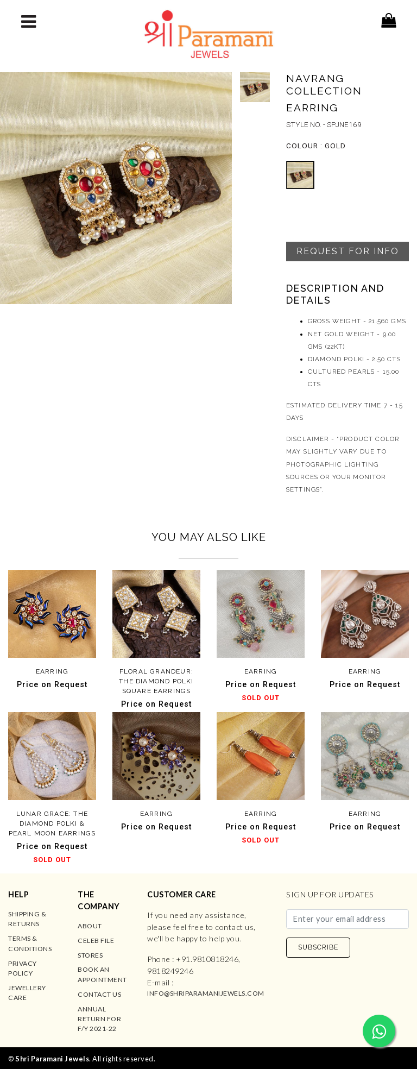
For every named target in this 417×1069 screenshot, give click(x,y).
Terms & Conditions (30, 943)
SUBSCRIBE (318, 947)
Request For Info (347, 251)
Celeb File (96, 940)
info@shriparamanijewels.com (205, 993)
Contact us (99, 994)
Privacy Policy (22, 968)
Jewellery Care (27, 993)
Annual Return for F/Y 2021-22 (99, 1019)
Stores (90, 955)
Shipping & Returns (27, 919)
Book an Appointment (102, 974)
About (90, 926)
